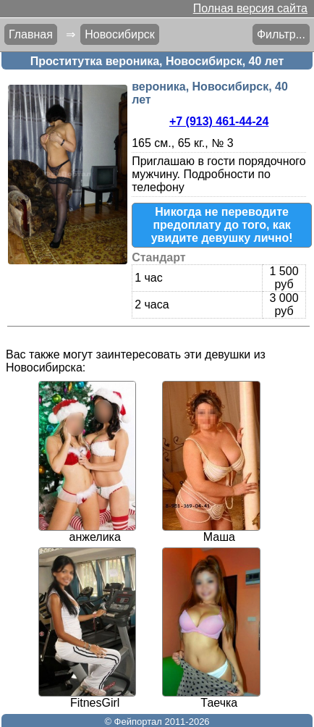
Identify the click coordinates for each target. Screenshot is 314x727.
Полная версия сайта (250, 8)
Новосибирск (120, 34)
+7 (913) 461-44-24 (218, 121)
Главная (31, 34)
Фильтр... (281, 34)
